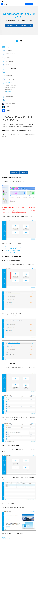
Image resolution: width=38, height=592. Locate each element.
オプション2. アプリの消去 (9, 248)
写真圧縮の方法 (6, 538)
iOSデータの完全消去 (11, 85)
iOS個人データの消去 (11, 87)
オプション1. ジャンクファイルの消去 (12, 247)
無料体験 (13, 172)
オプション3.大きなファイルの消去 (11, 250)
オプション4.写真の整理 (9, 252)
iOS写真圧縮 (9, 89)
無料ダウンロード (11, 25)
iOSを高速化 (9, 91)
